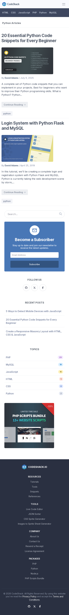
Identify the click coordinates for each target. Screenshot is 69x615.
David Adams (11, 78)
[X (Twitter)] (34, 287)
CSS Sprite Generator (34, 519)
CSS (13, 12)
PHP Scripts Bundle (34, 578)
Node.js (34, 573)
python (7, 113)
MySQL (53, 12)
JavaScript (24, 12)
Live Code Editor (34, 509)
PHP (35, 12)
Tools (34, 486)
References (34, 496)
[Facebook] (42, 287)
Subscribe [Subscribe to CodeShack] (34, 264)
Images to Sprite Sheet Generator (34, 523)
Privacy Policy (29, 596)
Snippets (34, 491)
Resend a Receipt (34, 546)
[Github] (26, 287)
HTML (5, 12)
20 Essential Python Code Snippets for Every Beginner (29, 38)
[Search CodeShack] (60, 214)
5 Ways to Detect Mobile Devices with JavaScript (33, 311)
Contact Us (34, 541)
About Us (34, 536)
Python (43, 12)
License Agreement (34, 551)
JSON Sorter (34, 514)
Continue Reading (15, 104)
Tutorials (34, 481)
